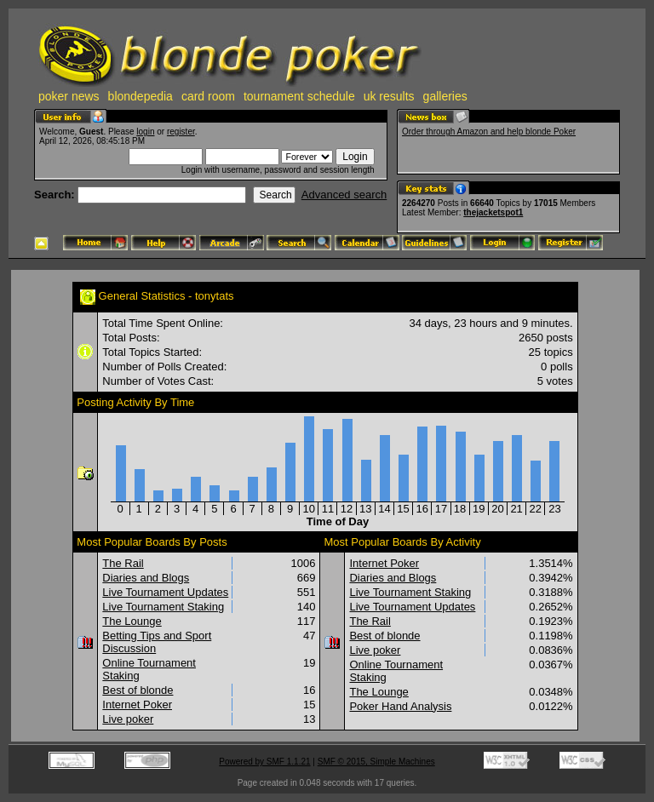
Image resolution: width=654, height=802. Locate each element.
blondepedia (140, 96)
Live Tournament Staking (163, 606)
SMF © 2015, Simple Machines (376, 761)
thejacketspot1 (493, 212)
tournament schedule (299, 96)
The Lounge (131, 621)
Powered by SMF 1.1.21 (264, 761)
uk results (389, 96)
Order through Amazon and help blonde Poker (489, 131)
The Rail (122, 563)
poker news (69, 96)
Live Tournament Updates (165, 592)
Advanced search (344, 194)
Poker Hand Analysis (400, 706)
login (145, 131)
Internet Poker (137, 704)
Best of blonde (137, 690)
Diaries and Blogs (145, 577)
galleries (445, 96)
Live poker (127, 719)
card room (208, 96)
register (181, 131)
